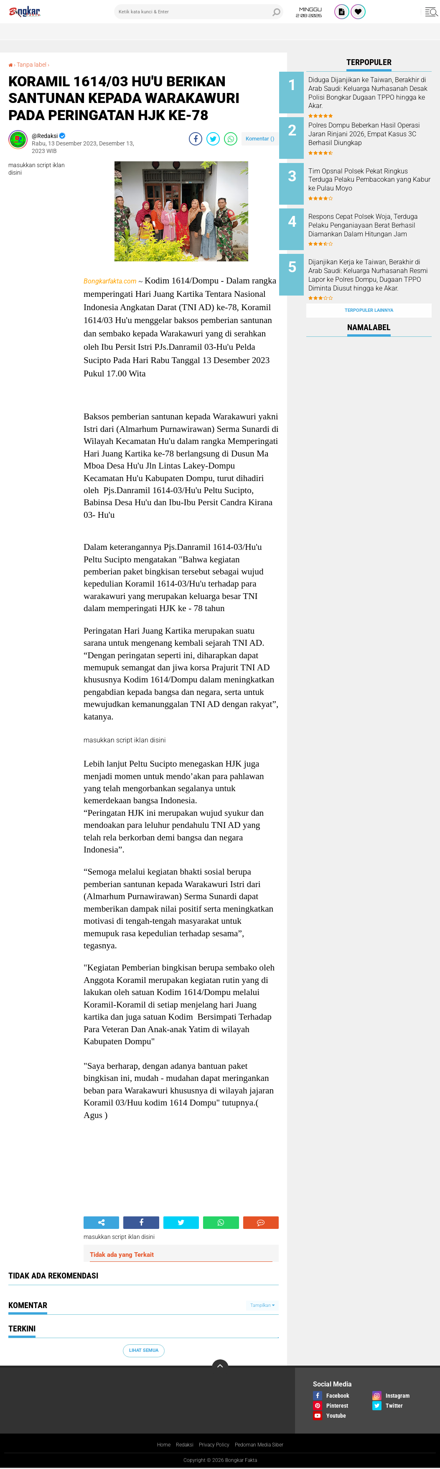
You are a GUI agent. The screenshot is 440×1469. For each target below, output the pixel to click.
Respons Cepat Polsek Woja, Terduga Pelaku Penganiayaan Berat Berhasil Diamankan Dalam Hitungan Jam (378, 223)
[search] (198, 11)
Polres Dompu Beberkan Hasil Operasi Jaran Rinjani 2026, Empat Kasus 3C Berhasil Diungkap (379, 135)
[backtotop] (220, 1367)
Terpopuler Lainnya (369, 289)
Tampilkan (262, 1305)
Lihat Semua (143, 1350)
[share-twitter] (213, 138)
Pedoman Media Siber (264, 1445)
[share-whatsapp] (230, 138)
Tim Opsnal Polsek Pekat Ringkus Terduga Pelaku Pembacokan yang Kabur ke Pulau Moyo (377, 177)
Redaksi (179, 1445)
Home (155, 1445)
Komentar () (260, 138)
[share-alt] (101, 1222)
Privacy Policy (213, 1445)
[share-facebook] (195, 138)
